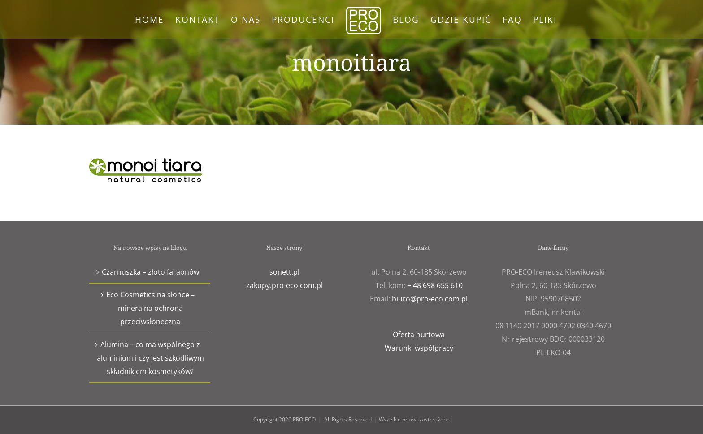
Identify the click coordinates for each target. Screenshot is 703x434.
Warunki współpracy (419, 348)
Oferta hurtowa (419, 334)
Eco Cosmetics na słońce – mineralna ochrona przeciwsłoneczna (150, 308)
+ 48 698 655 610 (435, 285)
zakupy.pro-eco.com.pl (284, 285)
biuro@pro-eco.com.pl (430, 299)
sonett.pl (284, 272)
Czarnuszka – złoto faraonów (150, 272)
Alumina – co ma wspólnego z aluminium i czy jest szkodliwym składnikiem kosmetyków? (150, 357)
